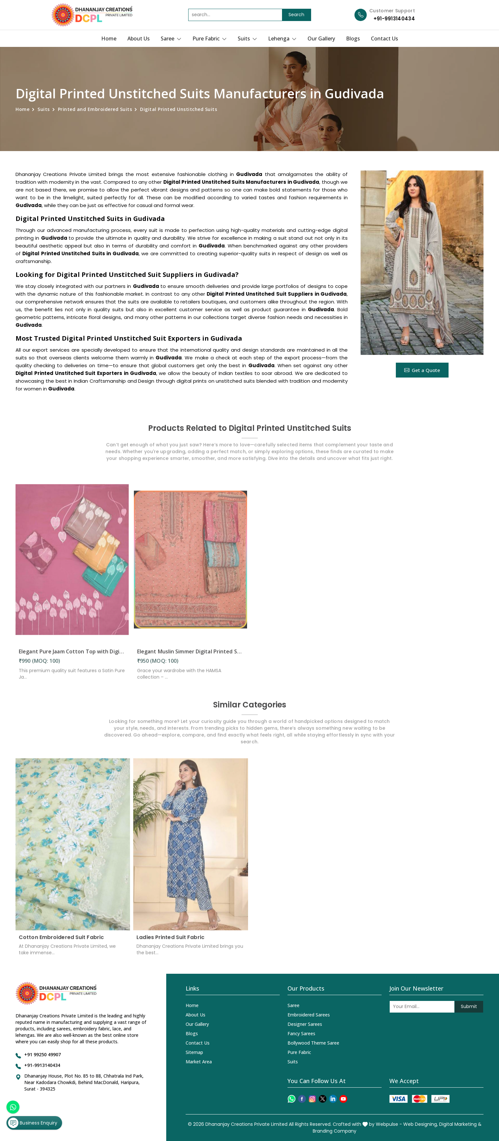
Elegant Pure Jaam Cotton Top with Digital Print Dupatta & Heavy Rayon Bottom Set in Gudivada (72, 656)
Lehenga (282, 38)
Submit (469, 1006)
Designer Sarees (304, 1024)
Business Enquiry (32, 1123)
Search (296, 14)
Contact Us (384, 38)
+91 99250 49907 (42, 1054)
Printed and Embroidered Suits (95, 109)
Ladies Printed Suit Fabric (170, 942)
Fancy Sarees (301, 1033)
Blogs (353, 38)
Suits (247, 38)
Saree (171, 38)
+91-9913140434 (394, 18)
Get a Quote (422, 370)
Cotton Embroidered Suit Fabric (61, 942)
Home (108, 38)
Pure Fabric (209, 38)
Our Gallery (321, 38)
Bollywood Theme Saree (313, 1043)
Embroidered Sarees (308, 1015)
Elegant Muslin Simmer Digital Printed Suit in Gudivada (190, 656)
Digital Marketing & (460, 1124)
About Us (138, 38)
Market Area (199, 1062)
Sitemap (194, 1052)
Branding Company (334, 1131)
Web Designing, (420, 1124)
